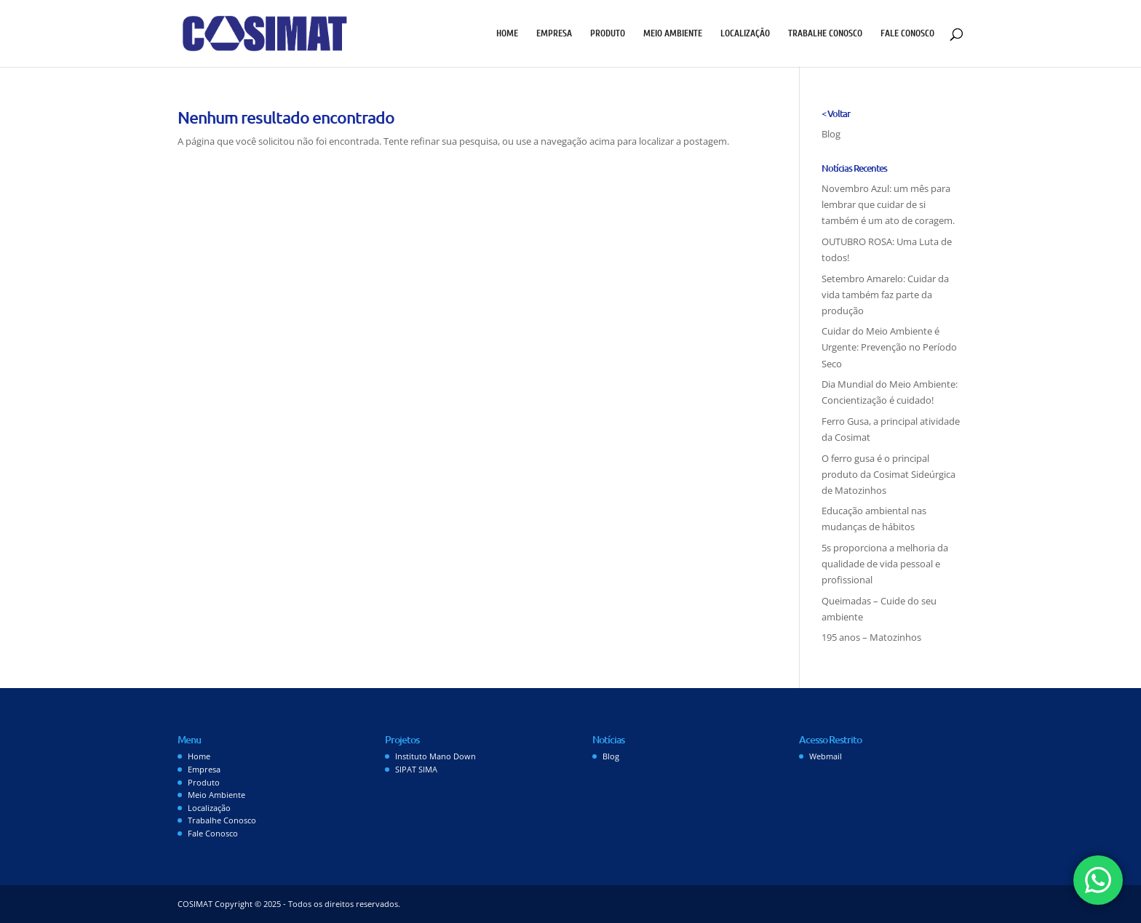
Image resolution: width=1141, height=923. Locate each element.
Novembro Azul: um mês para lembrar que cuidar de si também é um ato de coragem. (888, 204)
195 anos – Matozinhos (871, 637)
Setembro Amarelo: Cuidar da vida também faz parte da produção (885, 294)
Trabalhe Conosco (825, 33)
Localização (745, 33)
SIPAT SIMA (416, 769)
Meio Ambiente (672, 33)
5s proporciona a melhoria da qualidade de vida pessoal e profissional (885, 563)
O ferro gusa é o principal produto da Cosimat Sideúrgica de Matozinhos (888, 474)
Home (507, 33)
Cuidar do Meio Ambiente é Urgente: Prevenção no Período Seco (889, 346)
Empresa (554, 33)
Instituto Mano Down (435, 756)
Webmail (825, 756)
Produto (607, 33)
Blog (831, 133)
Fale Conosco (907, 33)
